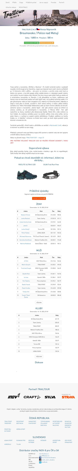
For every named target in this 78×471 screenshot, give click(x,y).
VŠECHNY (39, 356)
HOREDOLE (7, 444)
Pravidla (53, 2)
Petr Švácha (26, 281)
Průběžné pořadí (31, 2)
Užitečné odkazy (11, 7)
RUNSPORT (68, 423)
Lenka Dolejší (25, 229)
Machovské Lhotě (55, 125)
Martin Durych (26, 264)
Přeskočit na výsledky (47, 43)
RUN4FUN (68, 421)
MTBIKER (43, 440)
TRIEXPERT (7, 423)
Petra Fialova (25, 233)
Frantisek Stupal (26, 268)
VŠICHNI (39, 302)
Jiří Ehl (26, 261)
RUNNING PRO (20, 440)
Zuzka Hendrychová (25, 222)
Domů (7, 2)
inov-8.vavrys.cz (44, 454)
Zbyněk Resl (26, 274)
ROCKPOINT (20, 421)
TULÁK (18, 444)
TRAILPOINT (8, 421)
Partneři (61, 2)
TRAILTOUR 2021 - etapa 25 (35, 138)
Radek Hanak (26, 284)
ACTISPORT (56, 423)
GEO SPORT (68, 440)
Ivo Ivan (26, 277)
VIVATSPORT (32, 423)
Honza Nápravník (48, 29)
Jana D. (25, 225)
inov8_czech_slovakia (46, 460)
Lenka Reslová (25, 218)
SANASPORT (32, 421)
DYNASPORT (68, 442)
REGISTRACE (23, 7)
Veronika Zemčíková (25, 240)
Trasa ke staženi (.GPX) (31, 43)
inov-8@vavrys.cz (44, 455)
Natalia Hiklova (25, 215)
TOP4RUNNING (45, 421)
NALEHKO (56, 425)
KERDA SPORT (20, 429)
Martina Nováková (25, 243)
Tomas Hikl (26, 291)
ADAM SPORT (8, 440)
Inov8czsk (43, 462)
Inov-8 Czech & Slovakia (47, 457)
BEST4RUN (19, 423)
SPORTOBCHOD (57, 421)
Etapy (21, 2)
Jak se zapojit (43, 2)
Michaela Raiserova (25, 236)
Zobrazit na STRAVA (39, 198)
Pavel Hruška (26, 288)
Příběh (14, 2)
